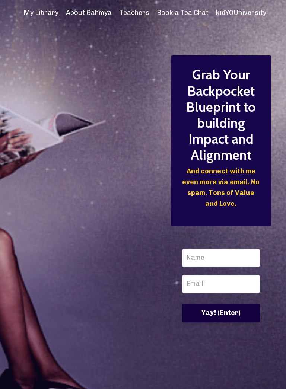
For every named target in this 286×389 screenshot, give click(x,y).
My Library (40, 13)
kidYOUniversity (241, 13)
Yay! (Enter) (221, 313)
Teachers (134, 13)
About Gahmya (89, 13)
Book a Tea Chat (183, 13)
